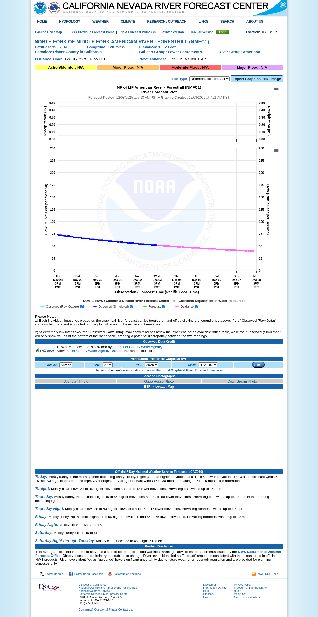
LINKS (203, 21)
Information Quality (214, 588)
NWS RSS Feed (265, 574)
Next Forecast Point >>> (138, 32)
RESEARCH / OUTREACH (166, 21)
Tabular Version (201, 32)
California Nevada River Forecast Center (103, 594)
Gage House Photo (159, 382)
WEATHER (100, 21)
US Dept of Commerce (92, 585)
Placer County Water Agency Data (91, 351)
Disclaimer (209, 585)
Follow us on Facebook (86, 574)
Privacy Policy (242, 585)
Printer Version (173, 32)
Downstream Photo (242, 382)
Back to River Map (48, 32)
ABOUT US (254, 21)
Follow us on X (52, 574)
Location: (253, 32)
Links (206, 597)
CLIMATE (128, 21)
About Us (239, 594)
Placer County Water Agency (140, 348)
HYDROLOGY (69, 21)
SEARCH (227, 21)
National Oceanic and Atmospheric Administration (109, 588)
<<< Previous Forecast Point (93, 32)
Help (206, 591)
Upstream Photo (75, 382)
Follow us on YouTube (124, 574)
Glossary (208, 594)
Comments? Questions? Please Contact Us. (106, 610)
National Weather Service (94, 591)
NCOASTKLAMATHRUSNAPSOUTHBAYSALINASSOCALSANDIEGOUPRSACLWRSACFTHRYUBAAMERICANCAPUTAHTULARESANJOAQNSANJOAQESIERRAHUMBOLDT (269, 32)
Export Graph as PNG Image (256, 80)
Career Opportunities (247, 597)
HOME (42, 21)
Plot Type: (180, 79)
